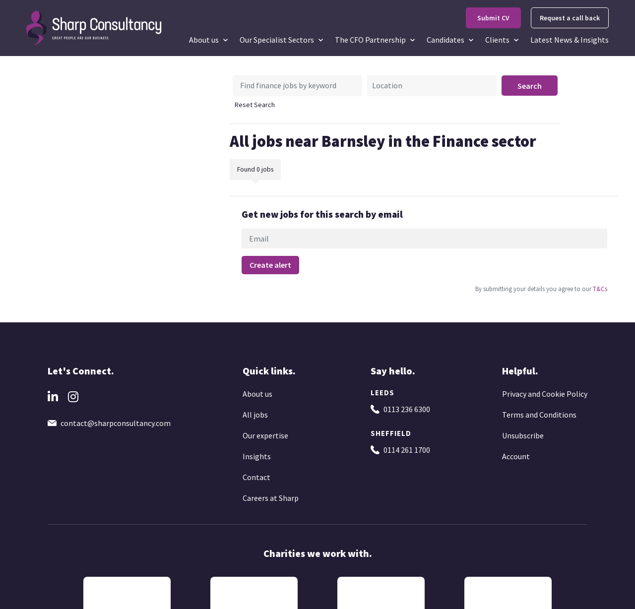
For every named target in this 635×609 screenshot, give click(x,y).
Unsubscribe (523, 435)
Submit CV (493, 17)
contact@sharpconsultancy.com (116, 423)
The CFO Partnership (370, 40)
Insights (257, 456)
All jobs (255, 415)
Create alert (270, 265)
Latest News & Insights (569, 40)
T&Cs (599, 289)
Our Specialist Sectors (277, 40)
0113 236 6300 (406, 409)
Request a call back (570, 17)
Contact (256, 477)
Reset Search (255, 104)
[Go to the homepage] (94, 27)
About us (204, 40)
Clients (497, 40)
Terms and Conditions (539, 415)
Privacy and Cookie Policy (544, 394)
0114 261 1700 (406, 450)
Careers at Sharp (271, 498)
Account (516, 456)
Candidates (445, 40)
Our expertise (265, 435)
